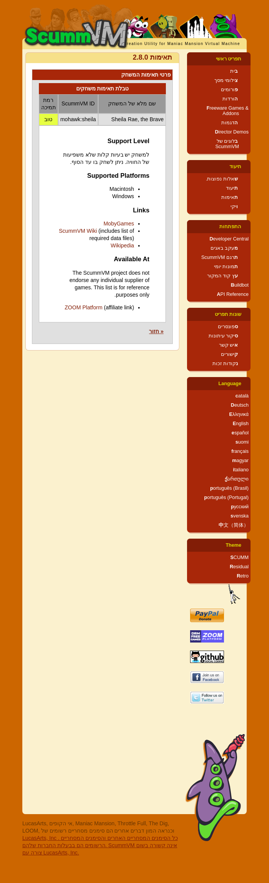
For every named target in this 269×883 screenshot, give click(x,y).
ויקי (234, 206)
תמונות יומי (226, 266)
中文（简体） (234, 525)
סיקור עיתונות (223, 336)
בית (234, 71)
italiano (241, 469)
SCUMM (239, 557)
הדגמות (229, 122)
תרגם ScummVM (219, 257)
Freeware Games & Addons (228, 110)
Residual (239, 566)
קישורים (229, 354)
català (242, 396)
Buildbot (240, 285)
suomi (242, 442)
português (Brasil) (229, 488)
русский (240, 506)
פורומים (229, 89)
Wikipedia (122, 245)
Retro (243, 576)
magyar (240, 460)
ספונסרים (228, 326)
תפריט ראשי (229, 59)
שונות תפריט (228, 314)
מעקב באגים (224, 248)
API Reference (233, 294)
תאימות (229, 197)
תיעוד (235, 166)
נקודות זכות (225, 363)
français (240, 451)
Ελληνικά (239, 414)
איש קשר (228, 345)
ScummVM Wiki (78, 231)
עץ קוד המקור (222, 276)
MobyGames (119, 223)
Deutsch (240, 405)
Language (230, 383)
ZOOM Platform (83, 307)
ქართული (237, 479)
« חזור (156, 331)
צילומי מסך (226, 80)
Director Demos (232, 132)
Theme (233, 545)
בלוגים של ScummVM (227, 144)
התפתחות (230, 226)
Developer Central (229, 239)
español (240, 433)
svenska (240, 516)
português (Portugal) (226, 497)
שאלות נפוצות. (222, 179)
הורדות (230, 99)
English (241, 423)
